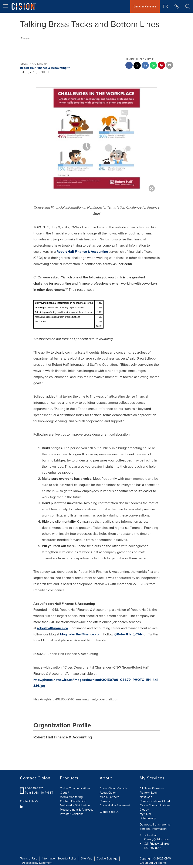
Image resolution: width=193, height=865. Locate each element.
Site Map (86, 858)
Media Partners (109, 797)
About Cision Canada (113, 788)
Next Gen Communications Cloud (155, 799)
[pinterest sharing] (161, 66)
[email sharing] (169, 66)
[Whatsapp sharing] (153, 66)
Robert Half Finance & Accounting (82, 251)
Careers (105, 801)
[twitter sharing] (137, 66)
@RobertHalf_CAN (128, 634)
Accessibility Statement (115, 805)
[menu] (5, 6)
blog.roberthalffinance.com (81, 634)
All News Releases (152, 788)
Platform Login (149, 792)
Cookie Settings (107, 858)
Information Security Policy (59, 858)
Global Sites (109, 812)
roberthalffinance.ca (52, 628)
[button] (187, 6)
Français (26, 38)
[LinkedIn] (22, 806)
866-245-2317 (34, 788)
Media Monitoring (71, 797)
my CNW (145, 814)
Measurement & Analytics (76, 809)
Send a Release (144, 6)
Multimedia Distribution (75, 805)
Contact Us (29, 801)
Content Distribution (73, 801)
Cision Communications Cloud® (75, 790)
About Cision (108, 792)
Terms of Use (28, 858)
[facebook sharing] (129, 66)
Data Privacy (148, 818)
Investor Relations (72, 814)
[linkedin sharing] (145, 66)
